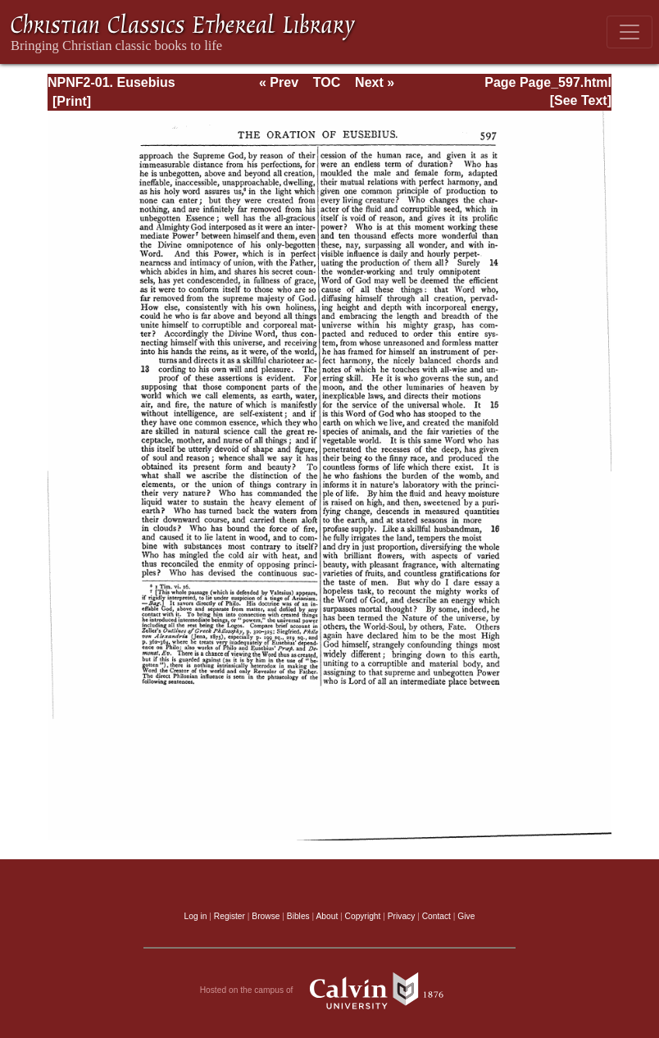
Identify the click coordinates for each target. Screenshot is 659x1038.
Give (466, 916)
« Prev (278, 82)
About (327, 916)
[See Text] (580, 100)
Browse (266, 916)
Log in (195, 916)
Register (229, 916)
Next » (374, 82)
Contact (436, 916)
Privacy (402, 916)
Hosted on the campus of (330, 990)
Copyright (363, 916)
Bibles (298, 916)
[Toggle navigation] (629, 32)
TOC (326, 82)
